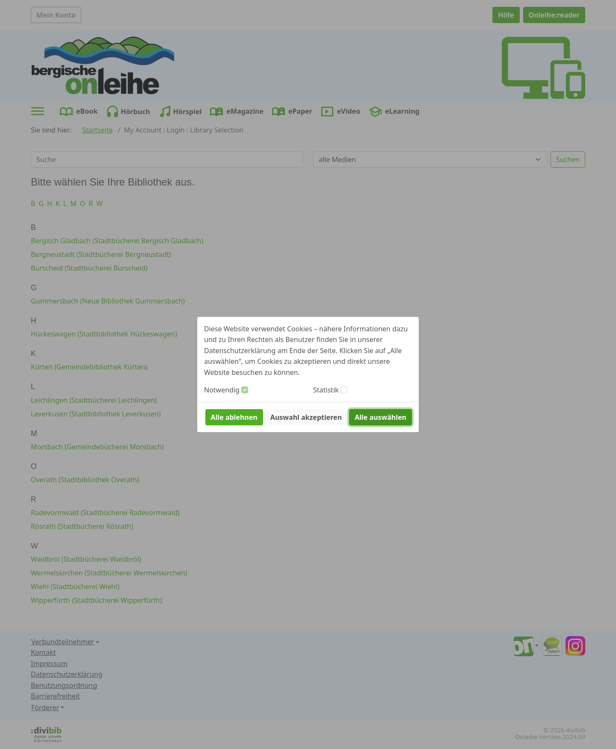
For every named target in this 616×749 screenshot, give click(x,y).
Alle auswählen (380, 417)
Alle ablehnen (234, 417)
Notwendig (222, 390)
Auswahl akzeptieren (306, 417)
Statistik (326, 390)
